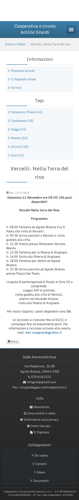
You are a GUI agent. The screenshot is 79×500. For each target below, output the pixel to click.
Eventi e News (15, 44)
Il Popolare (41, 432)
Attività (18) (18, 146)
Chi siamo (39, 455)
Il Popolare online (22, 79)
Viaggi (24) (17, 129)
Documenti (39, 480)
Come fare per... (41, 425)
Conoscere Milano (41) (25, 112)
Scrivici (14, 87)
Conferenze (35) (20, 120)
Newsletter (41, 406)
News (39, 472)
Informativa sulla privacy (41, 419)
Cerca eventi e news (41, 413)
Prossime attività (21, 70)
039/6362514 (41, 376)
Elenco (13, 341)
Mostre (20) (18, 138)
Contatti (39, 463)
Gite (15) (16, 155)
